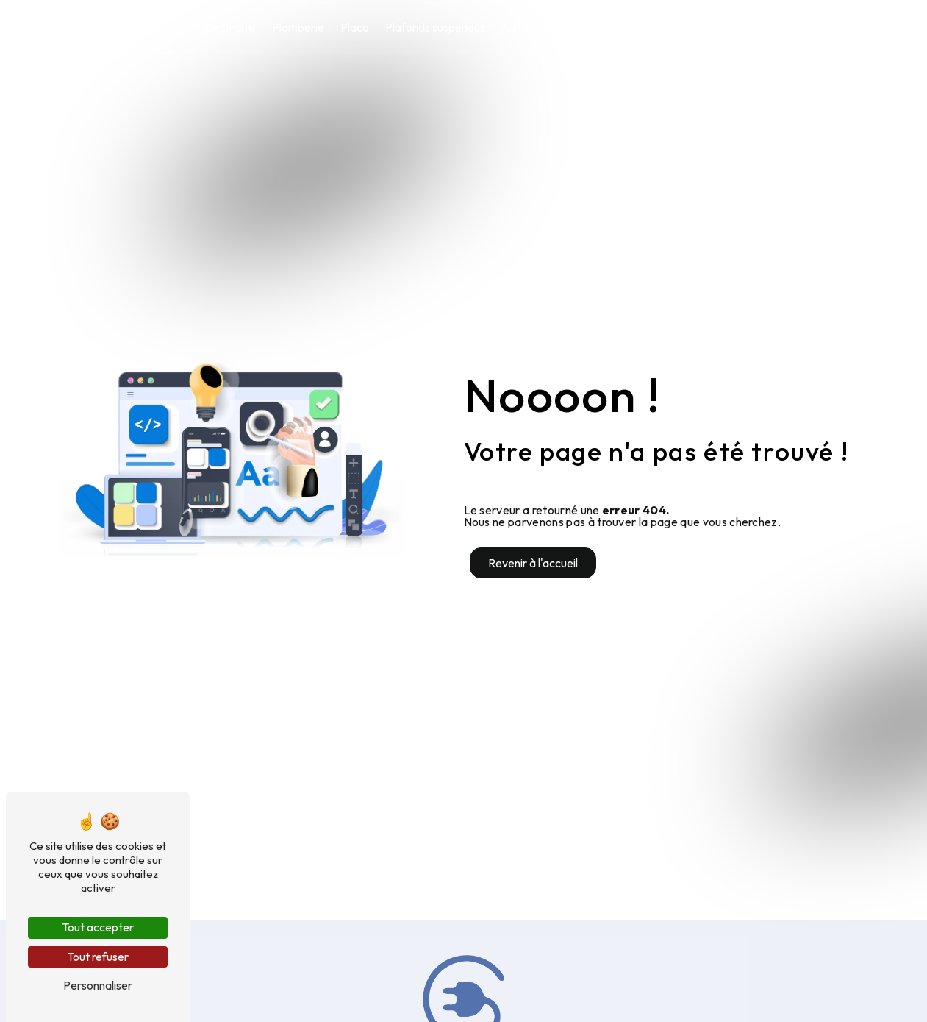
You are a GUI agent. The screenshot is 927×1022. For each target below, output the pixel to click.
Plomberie (298, 27)
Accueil (168, 27)
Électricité (229, 27)
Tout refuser (98, 956)
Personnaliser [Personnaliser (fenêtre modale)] (97, 985)
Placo (354, 27)
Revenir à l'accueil (533, 563)
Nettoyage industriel (553, 27)
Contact (741, 27)
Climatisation (654, 27)
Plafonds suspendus (435, 27)
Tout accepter (98, 927)
